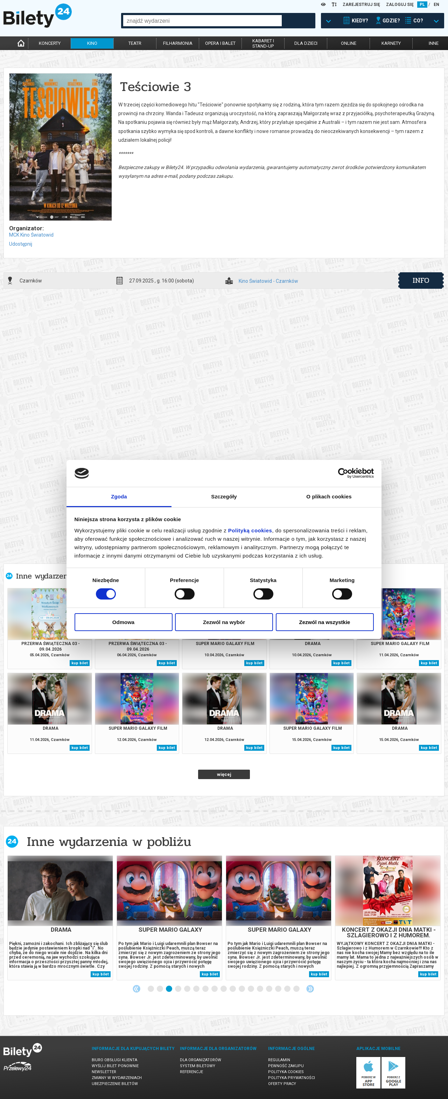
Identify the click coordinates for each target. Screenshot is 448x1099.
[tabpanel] (60, 917)
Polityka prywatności (291, 1078)
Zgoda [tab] (119, 496)
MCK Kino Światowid (31, 235)
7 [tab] (205, 989)
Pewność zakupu (286, 1066)
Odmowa (123, 622)
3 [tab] (169, 989)
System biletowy (197, 1066)
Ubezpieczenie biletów (115, 1084)
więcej (224, 774)
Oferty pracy (282, 1084)
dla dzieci (305, 43)
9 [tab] (223, 989)
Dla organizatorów (200, 1060)
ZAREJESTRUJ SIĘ (361, 4)
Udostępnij (20, 244)
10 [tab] (233, 989)
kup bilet (79, 663)
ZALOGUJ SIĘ (400, 4)
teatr (134, 43)
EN (436, 4)
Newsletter (104, 1072)
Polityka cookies (286, 1072)
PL (422, 4)
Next (310, 989)
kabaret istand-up (263, 43)
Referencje (191, 1072)
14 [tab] (269, 989)
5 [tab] (187, 989)
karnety (391, 43)
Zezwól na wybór (224, 622)
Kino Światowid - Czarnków (268, 281)
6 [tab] (196, 989)
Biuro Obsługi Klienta (114, 1060)
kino (92, 43)
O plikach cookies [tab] (328, 496)
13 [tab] (260, 989)
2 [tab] (160, 989)
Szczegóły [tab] (224, 496)
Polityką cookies (250, 530)
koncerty (50, 43)
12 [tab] (251, 989)
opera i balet (220, 43)
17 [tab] (296, 989)
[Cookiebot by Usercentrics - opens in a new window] (343, 473)
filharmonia (177, 43)
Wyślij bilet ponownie (115, 1066)
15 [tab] (278, 989)
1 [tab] (151, 989)
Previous (136, 989)
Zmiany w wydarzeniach (117, 1078)
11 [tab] (242, 989)
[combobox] (202, 20)
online (348, 43)
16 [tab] (287, 989)
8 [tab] (214, 989)
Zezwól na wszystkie (324, 622)
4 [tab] (178, 989)
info (421, 280)
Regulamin (279, 1060)
